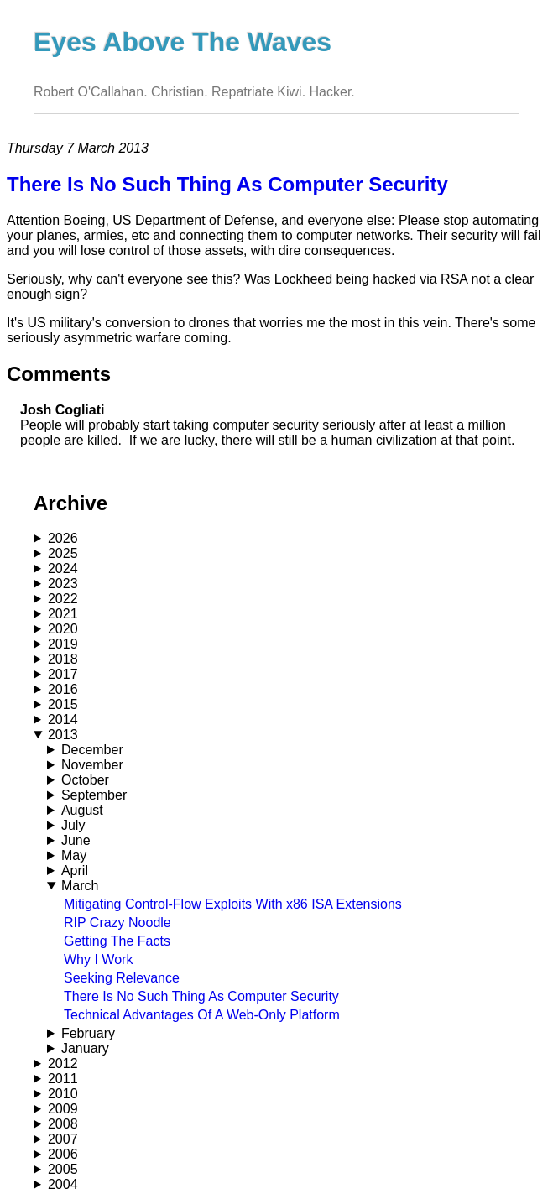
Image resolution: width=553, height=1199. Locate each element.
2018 (63, 659)
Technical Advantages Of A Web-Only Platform (202, 1015)
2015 (63, 704)
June (76, 840)
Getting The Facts (117, 941)
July (73, 825)
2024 (63, 568)
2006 (63, 1154)
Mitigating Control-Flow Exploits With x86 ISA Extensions (233, 904)
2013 (63, 734)
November (92, 765)
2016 (63, 689)
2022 (63, 599)
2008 (63, 1124)
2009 (63, 1109)
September (94, 795)
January (85, 1048)
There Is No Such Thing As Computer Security (201, 996)
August (82, 810)
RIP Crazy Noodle (117, 922)
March (79, 885)
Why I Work (98, 959)
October (85, 780)
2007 (63, 1139)
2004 (63, 1184)
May (73, 855)
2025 (63, 553)
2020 (63, 629)
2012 (63, 1063)
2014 (63, 719)
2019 (63, 644)
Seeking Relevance (122, 978)
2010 (63, 1094)
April (74, 870)
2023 (63, 583)
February (88, 1033)
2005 (63, 1169)
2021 (63, 614)
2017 (63, 674)
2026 (63, 538)
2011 (63, 1078)
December (92, 750)
